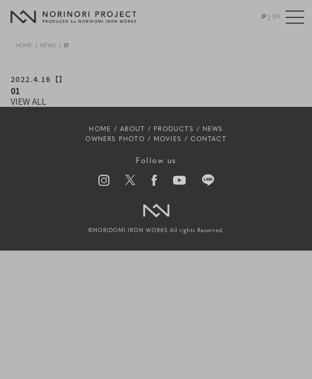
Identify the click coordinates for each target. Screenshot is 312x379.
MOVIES (168, 139)
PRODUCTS (174, 129)
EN (276, 17)
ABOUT (132, 129)
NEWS (48, 46)
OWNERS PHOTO (114, 139)
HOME (24, 46)
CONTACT (208, 139)
